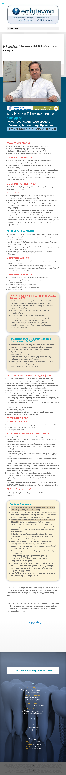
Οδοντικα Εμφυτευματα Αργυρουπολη (9, 768)
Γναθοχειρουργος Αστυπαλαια (29, 770)
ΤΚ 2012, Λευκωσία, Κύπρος (33, 713)
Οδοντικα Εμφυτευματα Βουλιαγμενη (39, 768)
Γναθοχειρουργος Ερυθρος (29, 764)
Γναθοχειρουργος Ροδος (33, 772)
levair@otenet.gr (33, 727)
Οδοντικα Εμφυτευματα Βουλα (28, 768)
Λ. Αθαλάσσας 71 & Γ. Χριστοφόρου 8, (33, 711)
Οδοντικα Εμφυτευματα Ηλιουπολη (50, 768)
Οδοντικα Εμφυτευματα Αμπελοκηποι (39, 773)
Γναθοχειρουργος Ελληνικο (18, 767)
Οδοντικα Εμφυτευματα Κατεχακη (28, 765)
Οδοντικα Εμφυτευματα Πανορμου (50, 765)
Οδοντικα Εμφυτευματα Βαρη (20, 768)
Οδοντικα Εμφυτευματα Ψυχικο (27, 766)
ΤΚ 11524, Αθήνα (33, 692)
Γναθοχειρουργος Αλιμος (10, 767)
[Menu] (3, 3)
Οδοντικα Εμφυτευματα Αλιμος (47, 768)
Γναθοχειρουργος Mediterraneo (28, 768)
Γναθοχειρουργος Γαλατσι (19, 768)
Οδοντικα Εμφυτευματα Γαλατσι (34, 769)
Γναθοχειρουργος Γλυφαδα (51, 772)
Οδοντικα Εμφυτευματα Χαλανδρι (17, 766)
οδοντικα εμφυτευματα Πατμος (19, 770)
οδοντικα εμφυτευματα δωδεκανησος (41, 769)
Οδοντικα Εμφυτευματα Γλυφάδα (42, 772)
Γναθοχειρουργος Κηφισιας (12, 764)
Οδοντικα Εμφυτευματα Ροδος (25, 772)
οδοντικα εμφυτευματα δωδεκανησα (30, 769)
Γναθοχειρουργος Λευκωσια (44, 764)
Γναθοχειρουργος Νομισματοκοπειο (47, 763)
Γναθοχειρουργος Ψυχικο (28, 764)
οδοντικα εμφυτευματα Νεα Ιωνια (20, 771)
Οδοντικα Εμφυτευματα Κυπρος (36, 766)
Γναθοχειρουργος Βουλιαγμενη (52, 767)
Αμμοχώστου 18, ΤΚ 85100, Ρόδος (33, 705)
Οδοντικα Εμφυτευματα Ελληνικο (57, 768)
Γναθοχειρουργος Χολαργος (37, 763)
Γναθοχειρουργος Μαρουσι (37, 764)
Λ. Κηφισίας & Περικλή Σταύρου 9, (33, 690)
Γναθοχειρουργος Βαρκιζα (11, 768)
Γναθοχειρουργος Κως (50, 769)
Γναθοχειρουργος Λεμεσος (53, 764)
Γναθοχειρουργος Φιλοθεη (11, 765)
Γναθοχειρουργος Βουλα (43, 767)
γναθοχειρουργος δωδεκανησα (10, 769)
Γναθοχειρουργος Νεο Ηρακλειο (30, 771)
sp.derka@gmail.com (33, 730)
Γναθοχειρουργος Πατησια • (19, 765)
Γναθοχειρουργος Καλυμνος (48, 770)
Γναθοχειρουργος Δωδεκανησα (29, 773)
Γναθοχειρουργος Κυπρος (36, 764)
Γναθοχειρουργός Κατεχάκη (11, 763)
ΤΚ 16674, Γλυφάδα (33, 700)
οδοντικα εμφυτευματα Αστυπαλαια (39, 770)
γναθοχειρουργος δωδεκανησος (20, 769)
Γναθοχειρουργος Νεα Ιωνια (11, 771)
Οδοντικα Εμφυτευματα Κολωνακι (38, 768)
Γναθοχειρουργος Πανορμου (29, 763)
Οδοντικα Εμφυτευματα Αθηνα (8, 772)
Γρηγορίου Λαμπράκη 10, (33, 698)
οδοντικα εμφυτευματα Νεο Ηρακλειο (40, 771)
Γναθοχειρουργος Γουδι (52, 764)
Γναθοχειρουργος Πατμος (11, 770)
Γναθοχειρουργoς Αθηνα (17, 772)
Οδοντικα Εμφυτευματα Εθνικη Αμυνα (39, 765)
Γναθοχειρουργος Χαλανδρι (20, 764)
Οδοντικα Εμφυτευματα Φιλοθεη (46, 766)
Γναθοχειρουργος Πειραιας (50, 771)
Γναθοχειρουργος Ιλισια (21, 764)
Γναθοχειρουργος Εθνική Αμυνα (19, 763)
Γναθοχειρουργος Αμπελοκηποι (12, 764)
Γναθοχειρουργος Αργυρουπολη (27, 767)
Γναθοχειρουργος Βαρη (36, 767)
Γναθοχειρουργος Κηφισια (45, 764)
